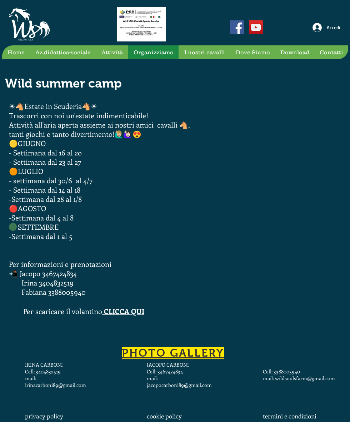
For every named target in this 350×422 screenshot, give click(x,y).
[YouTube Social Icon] (256, 27)
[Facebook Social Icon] (237, 27)
